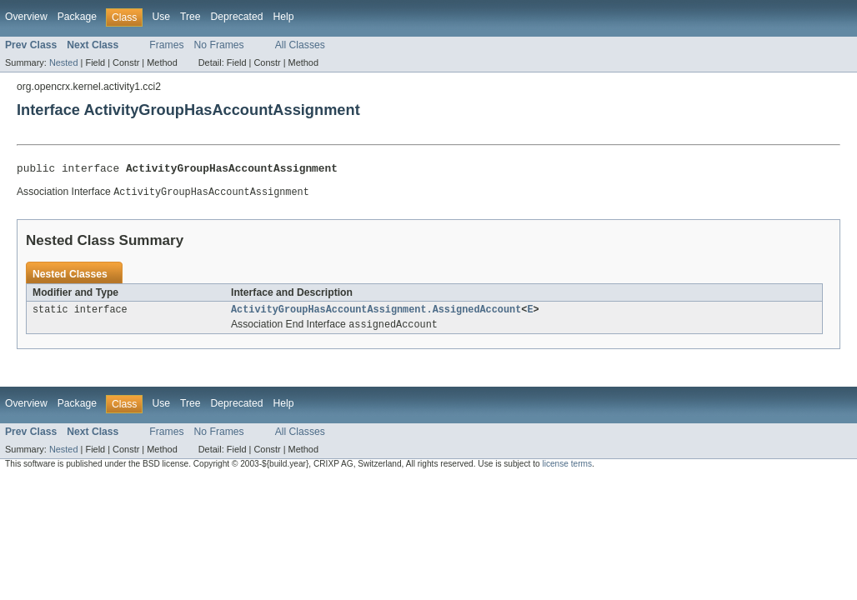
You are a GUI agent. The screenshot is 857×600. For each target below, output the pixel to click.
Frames (166, 45)
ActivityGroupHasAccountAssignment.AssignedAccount (376, 314)
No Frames (219, 45)
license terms (567, 469)
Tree (190, 16)
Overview (26, 16)
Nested (63, 63)
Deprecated (237, 16)
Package (77, 16)
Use (161, 16)
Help (283, 16)
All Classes (300, 45)
